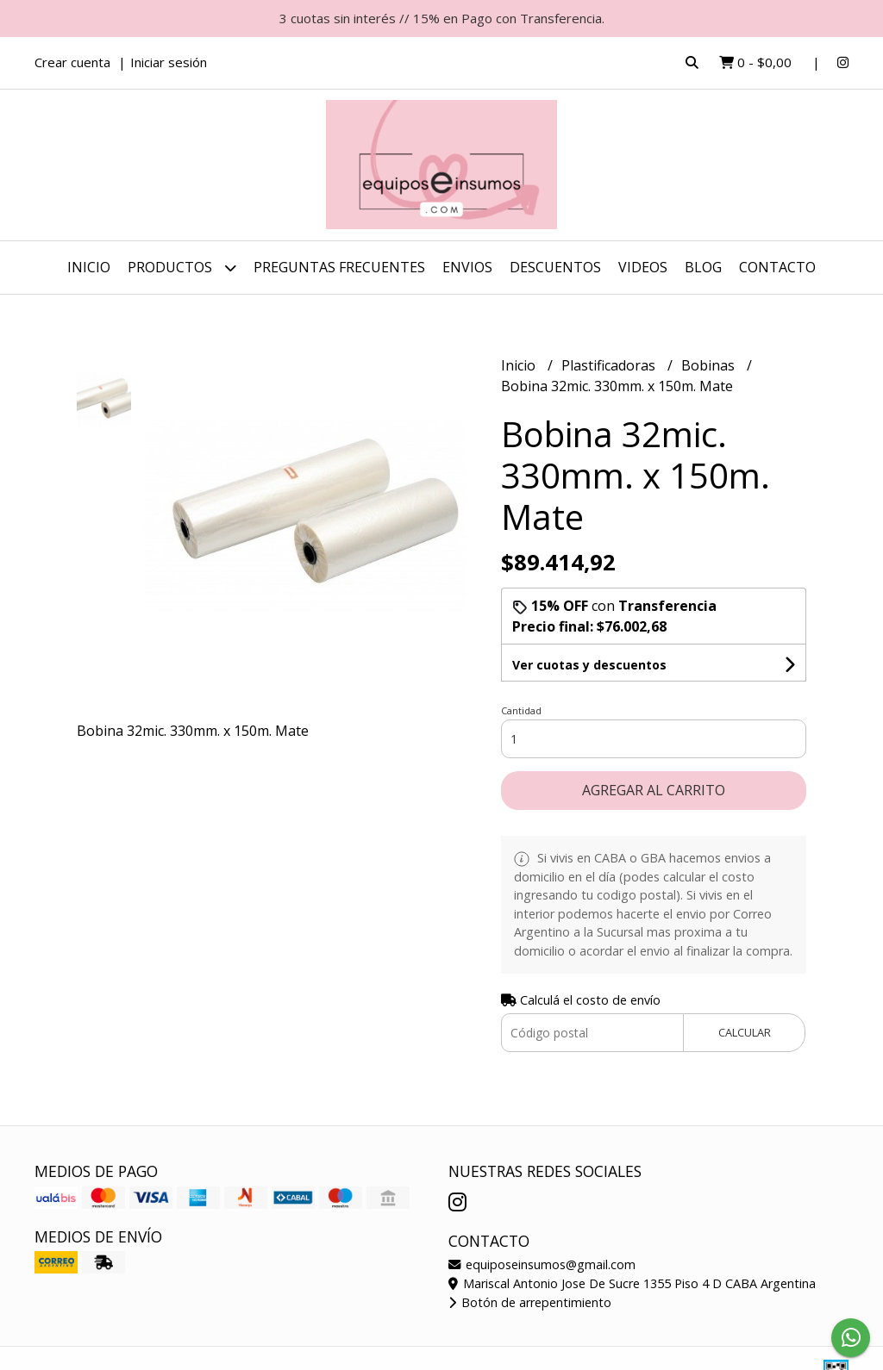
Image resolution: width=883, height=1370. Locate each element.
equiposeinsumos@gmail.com (542, 1264)
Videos (642, 267)
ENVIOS (467, 267)
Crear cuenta (72, 62)
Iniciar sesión (168, 62)
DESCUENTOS (555, 267)
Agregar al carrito (653, 790)
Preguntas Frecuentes (339, 267)
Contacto (777, 267)
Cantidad (521, 710)
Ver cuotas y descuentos (589, 665)
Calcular (744, 1032)
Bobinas (709, 365)
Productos (182, 267)
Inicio (88, 267)
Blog (703, 267)
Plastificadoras (610, 365)
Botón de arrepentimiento (529, 1302)
